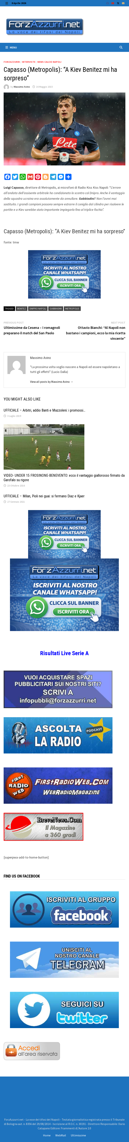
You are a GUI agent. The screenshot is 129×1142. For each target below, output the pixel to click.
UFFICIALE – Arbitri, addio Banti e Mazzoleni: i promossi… (44, 410)
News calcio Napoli (49, 61)
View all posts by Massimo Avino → (51, 381)
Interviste (28, 61)
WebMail (60, 1135)
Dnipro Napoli (38, 308)
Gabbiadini (56, 308)
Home (47, 1135)
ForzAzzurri (12, 61)
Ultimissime (78, 1135)
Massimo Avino (22, 86)
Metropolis (72, 308)
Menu (11, 47)
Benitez (21, 308)
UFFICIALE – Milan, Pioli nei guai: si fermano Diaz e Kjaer (44, 496)
